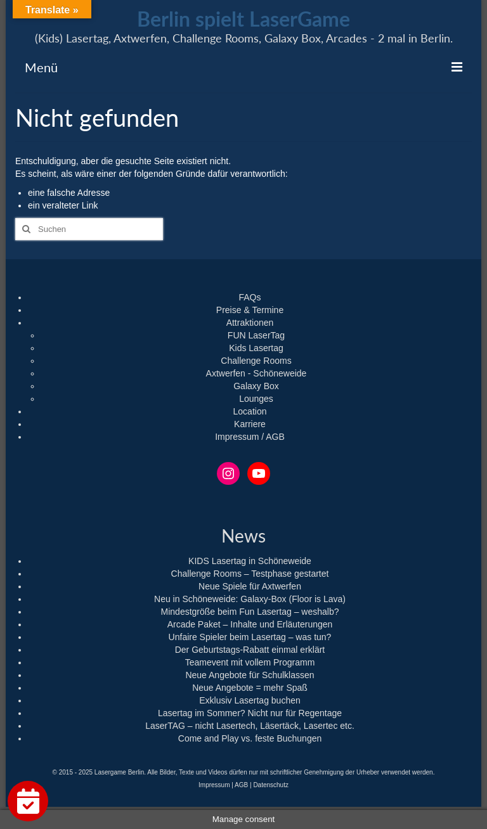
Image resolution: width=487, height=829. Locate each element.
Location (250, 411)
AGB (241, 784)
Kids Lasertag (256, 348)
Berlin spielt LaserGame (243, 18)
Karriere (250, 424)
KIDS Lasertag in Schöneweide (249, 561)
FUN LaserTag (256, 335)
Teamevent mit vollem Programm (250, 662)
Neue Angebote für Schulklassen (249, 675)
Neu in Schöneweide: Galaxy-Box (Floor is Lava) (250, 599)
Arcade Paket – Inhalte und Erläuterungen (250, 624)
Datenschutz (271, 784)
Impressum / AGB (250, 437)
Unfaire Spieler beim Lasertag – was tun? (250, 637)
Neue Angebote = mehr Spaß (250, 688)
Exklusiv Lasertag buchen (250, 700)
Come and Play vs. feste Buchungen (249, 738)
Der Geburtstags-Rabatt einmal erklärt (250, 650)
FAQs (249, 297)
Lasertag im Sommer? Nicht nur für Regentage (250, 713)
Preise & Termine (249, 310)
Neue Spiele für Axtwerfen (249, 586)
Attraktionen (250, 323)
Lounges (256, 399)
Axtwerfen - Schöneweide (256, 373)
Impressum (214, 784)
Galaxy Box (256, 386)
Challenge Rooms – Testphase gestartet (250, 574)
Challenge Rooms (256, 361)
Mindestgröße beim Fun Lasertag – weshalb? (250, 612)
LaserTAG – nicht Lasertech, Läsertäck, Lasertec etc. (249, 726)
